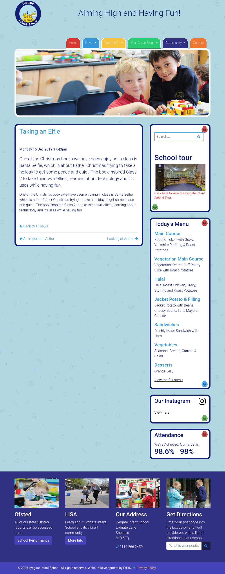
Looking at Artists (122, 239)
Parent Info (112, 43)
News (89, 43)
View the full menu (168, 380)
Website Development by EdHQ (109, 568)
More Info (75, 540)
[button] (21, 82)
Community (174, 43)
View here (161, 412)
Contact (198, 43)
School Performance (33, 540)
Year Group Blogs (143, 43)
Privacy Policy (146, 568)
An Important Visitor (36, 239)
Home (73, 43)
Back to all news (33, 226)
